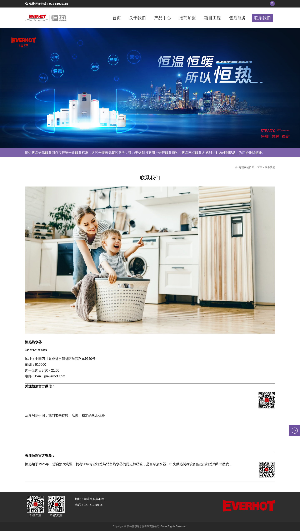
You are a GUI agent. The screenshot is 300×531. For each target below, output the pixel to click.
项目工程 (212, 18)
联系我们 (262, 18)
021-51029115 (58, 3)
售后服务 (237, 18)
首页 (116, 18)
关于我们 (137, 18)
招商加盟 (187, 18)
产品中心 (162, 18)
